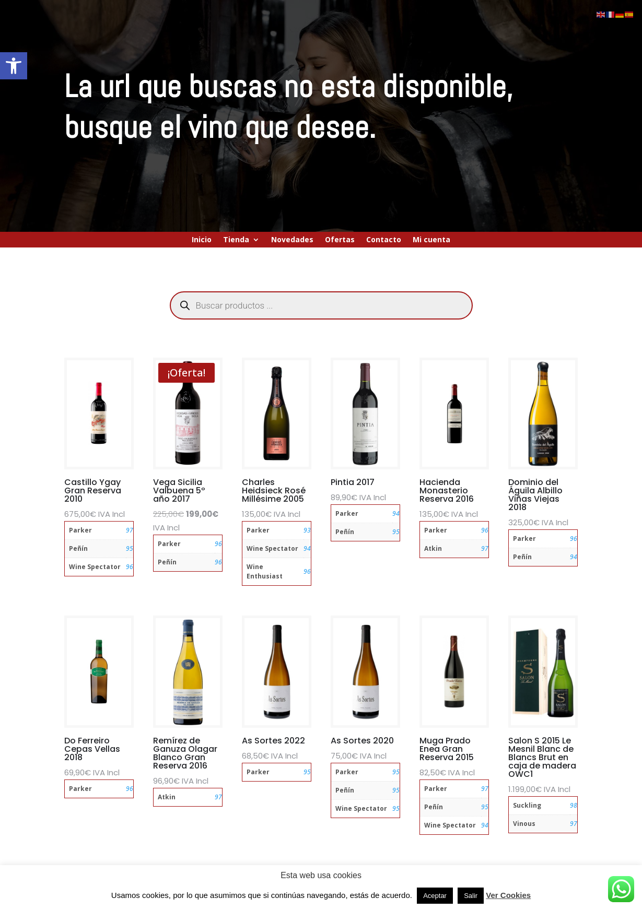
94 (307, 548)
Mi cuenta (431, 240)
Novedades (292, 240)
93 (307, 530)
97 (129, 530)
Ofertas (340, 240)
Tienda (236, 240)
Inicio (202, 240)
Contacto (383, 240)
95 (129, 548)
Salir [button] (470, 896)
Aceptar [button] (435, 896)
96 (129, 566)
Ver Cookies (508, 895)
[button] (13, 65)
